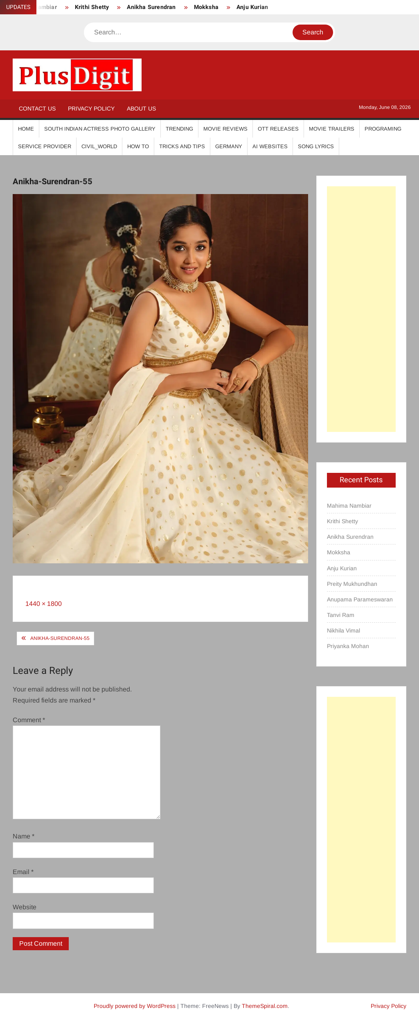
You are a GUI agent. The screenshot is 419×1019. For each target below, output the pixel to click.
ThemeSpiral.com (265, 1006)
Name (23, 836)
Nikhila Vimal (343, 630)
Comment (29, 719)
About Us (141, 108)
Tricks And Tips (182, 146)
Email (23, 871)
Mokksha (206, 7)
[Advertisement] (361, 309)
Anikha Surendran (151, 7)
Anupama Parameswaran (360, 599)
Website (24, 907)
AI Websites (270, 146)
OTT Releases (278, 129)
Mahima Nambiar (349, 505)
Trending (179, 129)
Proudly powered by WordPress (135, 1006)
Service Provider (44, 146)
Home (26, 129)
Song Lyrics (316, 146)
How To (138, 146)
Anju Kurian (252, 7)
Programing (383, 129)
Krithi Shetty (92, 7)
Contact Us (37, 108)
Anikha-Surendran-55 (60, 638)
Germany (228, 146)
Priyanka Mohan (348, 646)
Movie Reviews (225, 129)
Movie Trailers (331, 129)
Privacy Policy (91, 108)
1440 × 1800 (43, 603)
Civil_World (99, 146)
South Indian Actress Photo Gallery (99, 129)
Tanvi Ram (340, 615)
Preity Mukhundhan (352, 584)
